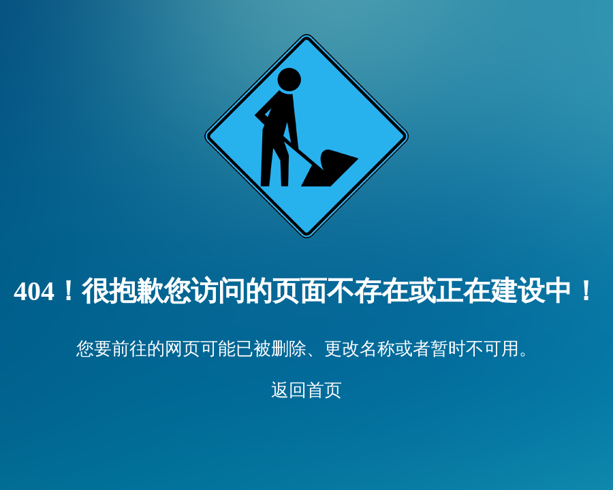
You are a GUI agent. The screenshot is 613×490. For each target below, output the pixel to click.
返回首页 (306, 390)
